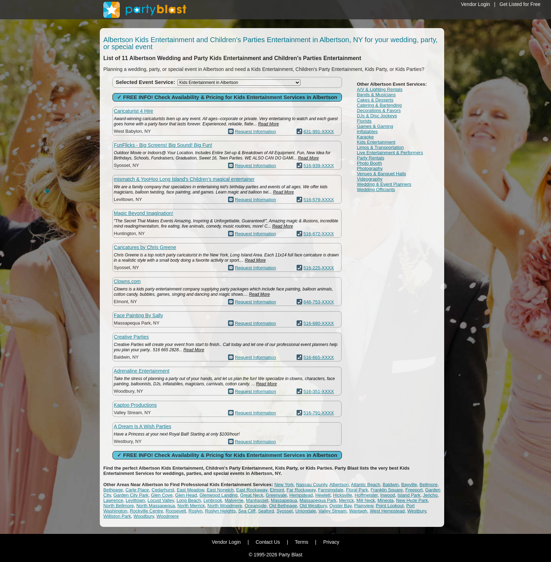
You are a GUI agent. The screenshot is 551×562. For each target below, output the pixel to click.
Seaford (266, 511)
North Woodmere (224, 505)
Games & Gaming (375, 126)
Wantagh (358, 511)
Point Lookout (390, 505)
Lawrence (113, 500)
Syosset (285, 511)
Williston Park (117, 516)
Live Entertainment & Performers (390, 152)
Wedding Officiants (376, 189)
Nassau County (311, 484)
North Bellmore (118, 505)
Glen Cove (162, 495)
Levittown (135, 500)
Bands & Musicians (376, 94)
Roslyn (195, 511)
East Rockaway (251, 489)
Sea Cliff (246, 511)
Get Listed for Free (519, 4)
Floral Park (357, 489)
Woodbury (144, 516)
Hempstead (301, 495)
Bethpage (113, 489)
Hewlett (322, 495)
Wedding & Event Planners (384, 184)
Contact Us (267, 542)
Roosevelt (176, 511)
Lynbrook (212, 500)
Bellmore (428, 484)
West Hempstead (387, 511)
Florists (364, 121)
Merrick (346, 500)
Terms (301, 542)
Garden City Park (131, 495)
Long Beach (188, 500)
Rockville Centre (146, 511)
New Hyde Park (412, 500)
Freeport (414, 489)
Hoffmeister (366, 495)
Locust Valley (161, 500)
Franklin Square (387, 489)
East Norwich (220, 489)
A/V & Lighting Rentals (379, 89)
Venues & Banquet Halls (381, 173)
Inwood (387, 495)
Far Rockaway (301, 489)
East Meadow (190, 489)
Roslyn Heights (220, 511)
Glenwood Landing (219, 495)
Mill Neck (365, 500)
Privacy (331, 542)
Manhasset (257, 500)
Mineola (385, 500)
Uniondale (305, 511)
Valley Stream (332, 511)
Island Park (408, 495)
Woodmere (167, 516)
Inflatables (367, 131)
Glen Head (186, 495)
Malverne (234, 500)
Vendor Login (475, 4)
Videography (369, 179)
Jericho (430, 495)
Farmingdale (330, 489)
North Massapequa (155, 505)
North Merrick (191, 505)
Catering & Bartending (379, 105)
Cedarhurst (162, 489)
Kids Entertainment (376, 142)
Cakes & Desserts (375, 100)
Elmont (277, 489)
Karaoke (365, 136)
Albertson (339, 484)
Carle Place (137, 489)
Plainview (363, 505)
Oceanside (255, 505)
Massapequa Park (318, 500)
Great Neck (251, 495)
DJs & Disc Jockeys (377, 115)
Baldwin (391, 484)
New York (284, 484)
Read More (268, 124)
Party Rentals (370, 158)
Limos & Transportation (380, 147)
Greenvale (276, 495)
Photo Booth (369, 163)
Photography (370, 168)
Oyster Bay (340, 505)
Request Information (255, 131)
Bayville (409, 484)
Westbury (416, 511)
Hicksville (342, 495)
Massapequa (284, 500)
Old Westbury (313, 505)
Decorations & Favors (379, 110)
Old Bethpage (283, 505)
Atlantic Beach (365, 484)
